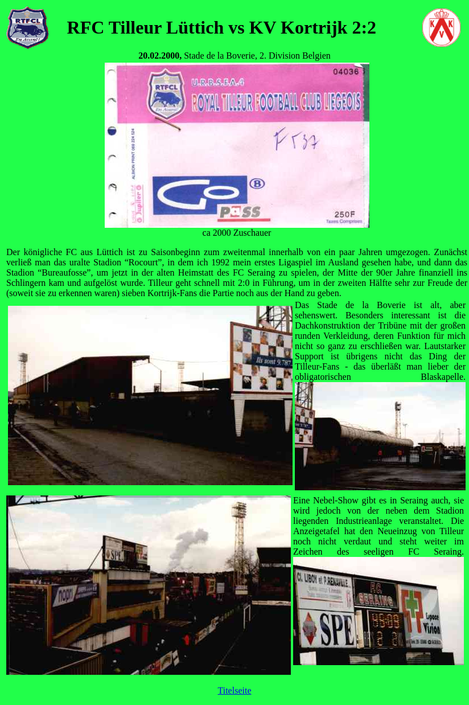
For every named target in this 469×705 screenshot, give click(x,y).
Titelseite (235, 690)
